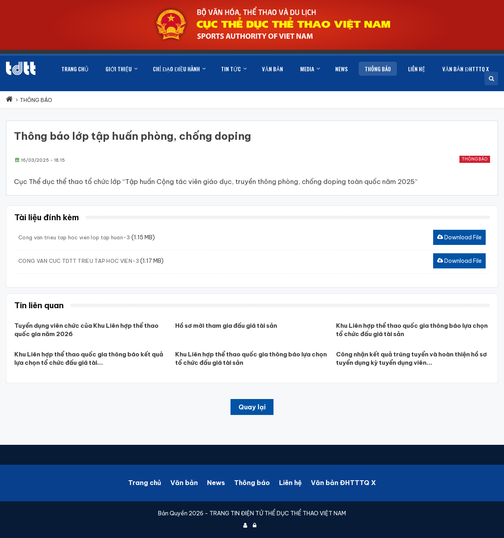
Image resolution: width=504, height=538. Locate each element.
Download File (459, 237)
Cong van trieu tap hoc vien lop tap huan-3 (74, 237)
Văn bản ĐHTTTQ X (343, 483)
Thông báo (475, 159)
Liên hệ (290, 483)
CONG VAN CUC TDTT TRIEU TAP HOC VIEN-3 (78, 261)
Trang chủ (144, 483)
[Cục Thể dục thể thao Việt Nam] (20, 68)
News (216, 483)
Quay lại (252, 407)
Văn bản (184, 483)
